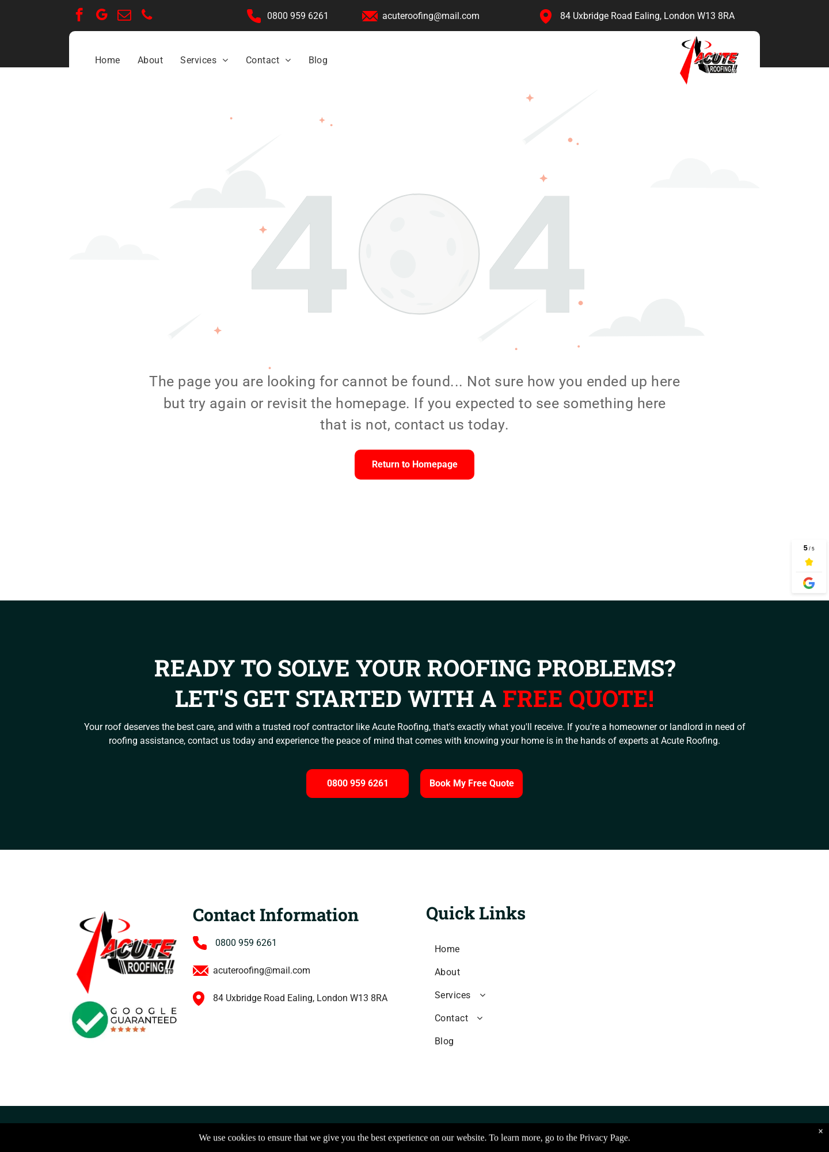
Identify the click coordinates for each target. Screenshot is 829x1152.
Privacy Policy (346, 1128)
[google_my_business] (102, 16)
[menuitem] (107, 60)
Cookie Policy (409, 1128)
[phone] (146, 16)
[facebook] (79, 16)
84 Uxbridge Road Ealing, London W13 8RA (647, 15)
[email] (124, 16)
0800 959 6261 (246, 942)
